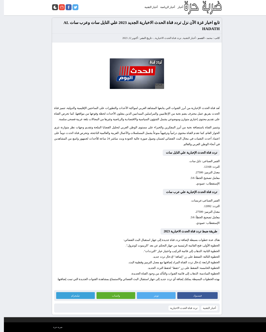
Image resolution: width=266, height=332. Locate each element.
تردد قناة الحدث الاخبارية (164, 38)
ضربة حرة (54, 327)
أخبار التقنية (185, 38)
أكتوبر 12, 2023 (126, 38)
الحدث (66, 133)
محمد (205, 38)
